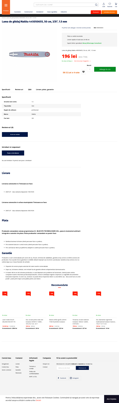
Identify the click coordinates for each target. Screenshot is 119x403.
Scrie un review (15, 134)
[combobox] (66, 5)
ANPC (31, 376)
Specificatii (6, 89)
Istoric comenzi (6, 370)
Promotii (96, 12)
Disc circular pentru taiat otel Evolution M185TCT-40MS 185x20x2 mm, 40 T (34, 322)
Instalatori (39, 12)
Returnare (18, 373)
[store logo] (21, 6)
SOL (35, 376)
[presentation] (103, 369)
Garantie (18, 370)
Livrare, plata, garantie (45, 89)
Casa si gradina (52, 12)
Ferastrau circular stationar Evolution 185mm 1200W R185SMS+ (81, 322)
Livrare (18, 364)
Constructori (28, 12)
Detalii (38, 400)
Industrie (64, 12)
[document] (59, 399)
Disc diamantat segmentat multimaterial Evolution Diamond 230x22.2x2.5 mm (106, 322)
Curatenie (17, 12)
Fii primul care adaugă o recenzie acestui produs (76, 28)
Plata (17, 367)
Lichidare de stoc (109, 12)
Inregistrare (5, 364)
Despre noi (46, 364)
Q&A (29, 89)
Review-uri (19, 89)
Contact (45, 367)
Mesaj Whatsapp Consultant (92, 43)
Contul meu (5, 367)
